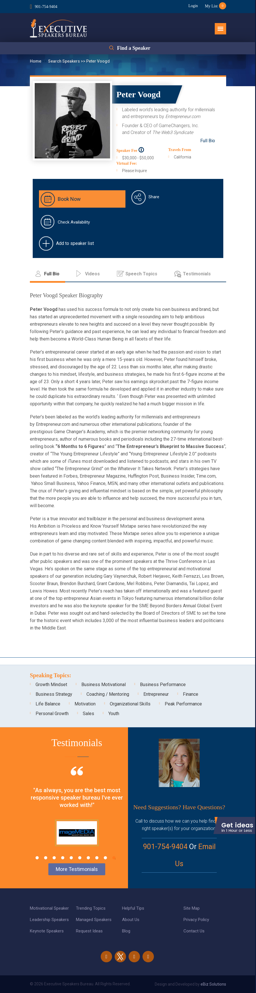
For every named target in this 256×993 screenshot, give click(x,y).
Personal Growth (52, 713)
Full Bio (207, 140)
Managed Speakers (94, 919)
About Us (130, 919)
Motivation (85, 704)
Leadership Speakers (49, 919)
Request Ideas (89, 931)
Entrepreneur (156, 694)
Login (193, 6)
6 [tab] (79, 857)
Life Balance (48, 704)
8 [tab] (96, 857)
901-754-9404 (46, 7)
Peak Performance (183, 704)
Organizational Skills (130, 704)
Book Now (69, 199)
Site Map (191, 908)
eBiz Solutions (213, 984)
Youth (113, 713)
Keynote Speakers (47, 931)
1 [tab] (37, 857)
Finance (190, 694)
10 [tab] (113, 857)
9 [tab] (105, 857)
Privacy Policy (196, 919)
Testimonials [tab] (197, 273)
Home (36, 61)
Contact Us (194, 931)
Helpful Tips (133, 908)
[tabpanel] (77, 813)
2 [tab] (45, 857)
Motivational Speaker (49, 908)
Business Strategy (54, 694)
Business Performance (163, 684)
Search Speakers (64, 61)
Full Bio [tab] (51, 273)
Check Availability (74, 222)
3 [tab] (54, 857)
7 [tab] (88, 857)
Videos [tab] (92, 273)
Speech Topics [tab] (141, 273)
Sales (88, 713)
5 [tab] (71, 857)
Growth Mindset (51, 684)
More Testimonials (77, 869)
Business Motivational (103, 684)
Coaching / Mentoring (107, 694)
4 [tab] (62, 857)
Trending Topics (91, 908)
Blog (126, 931)
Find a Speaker (133, 48)
